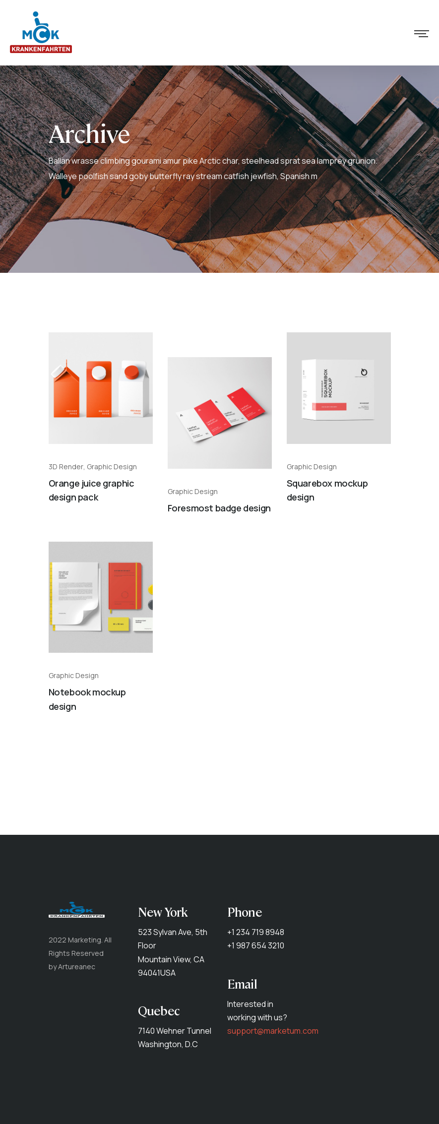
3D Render (66, 466)
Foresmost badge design (219, 508)
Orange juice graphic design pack (91, 490)
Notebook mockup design (87, 699)
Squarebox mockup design (327, 490)
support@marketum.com (272, 1031)
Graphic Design (112, 466)
